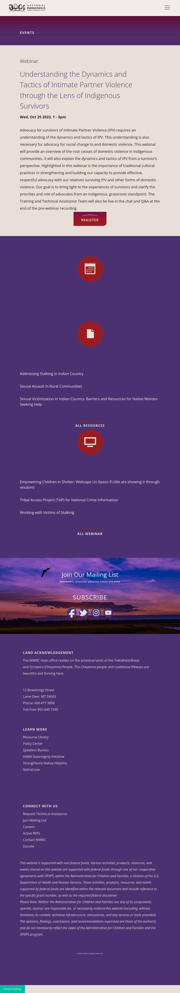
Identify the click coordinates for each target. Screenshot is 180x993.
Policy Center (33, 743)
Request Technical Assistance (45, 814)
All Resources (90, 425)
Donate (28, 846)
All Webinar (90, 534)
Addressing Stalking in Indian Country (51, 373)
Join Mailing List (35, 820)
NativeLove (31, 769)
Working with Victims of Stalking (47, 512)
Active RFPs (31, 833)
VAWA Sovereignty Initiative (43, 756)
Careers (29, 827)
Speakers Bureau (36, 750)
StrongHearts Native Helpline (45, 763)
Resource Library (35, 737)
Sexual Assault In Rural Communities (51, 386)
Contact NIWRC (34, 840)
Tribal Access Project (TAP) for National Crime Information (69, 499)
